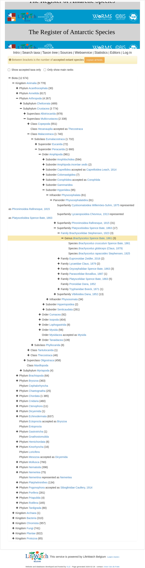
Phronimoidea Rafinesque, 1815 (31, 209)
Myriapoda (43, 370)
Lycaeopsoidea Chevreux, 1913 (90, 214)
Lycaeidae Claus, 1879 (82, 263)
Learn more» (113, 557)
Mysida (53, 329)
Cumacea (55, 314)
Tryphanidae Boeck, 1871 (84, 289)
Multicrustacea (49, 118)
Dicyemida (35, 411)
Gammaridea (64, 184)
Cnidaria (34, 401)
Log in (127, 52)
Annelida (34, 93)
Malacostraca (46, 133)
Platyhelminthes (38, 482)
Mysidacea (55, 334)
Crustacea (43, 108)
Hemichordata (37, 441)
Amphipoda (56, 154)
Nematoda (35, 467)
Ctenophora (36, 406)
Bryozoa (34, 380)
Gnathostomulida (39, 436)
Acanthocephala (38, 88)
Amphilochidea (66, 159)
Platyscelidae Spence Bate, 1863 (88, 278)
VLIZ (68, 567)
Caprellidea (64, 169)
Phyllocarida (53, 345)
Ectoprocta (35, 421)
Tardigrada (35, 507)
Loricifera (34, 451)
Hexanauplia (45, 128)
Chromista (33, 523)
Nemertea (34, 472)
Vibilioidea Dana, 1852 (85, 294)
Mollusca (34, 462)
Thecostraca (75, 128)
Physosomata (70, 299)
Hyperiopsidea (65, 304)
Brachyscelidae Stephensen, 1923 (89, 233)
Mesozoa (34, 457)
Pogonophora (37, 487)
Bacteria (31, 518)
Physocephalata (71, 195)
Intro (16, 52)
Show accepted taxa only (24, 69)
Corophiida (93, 179)
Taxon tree (50, 52)
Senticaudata (65, 309)
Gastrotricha (36, 431)
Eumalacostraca (55, 139)
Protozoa (32, 538)
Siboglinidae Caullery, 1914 (76, 487)
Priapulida (35, 497)
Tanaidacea (56, 339)
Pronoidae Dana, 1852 (82, 284)
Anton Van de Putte (112, 567)
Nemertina (35, 477)
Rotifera (33, 502)
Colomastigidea (66, 174)
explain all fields (94, 60)
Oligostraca (47, 360)
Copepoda (44, 123)
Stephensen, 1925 (104, 253)
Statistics (101, 52)
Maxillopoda (41, 365)
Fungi (30, 528)
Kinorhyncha (36, 446)
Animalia (31, 83)
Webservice (83, 52)
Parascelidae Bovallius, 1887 (86, 273)
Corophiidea (64, 179)
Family (65, 233)
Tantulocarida (46, 350)
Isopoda (54, 319)
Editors (115, 52)
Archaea (31, 512)
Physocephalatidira (77, 200)
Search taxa (31, 52)
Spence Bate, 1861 (92, 238)
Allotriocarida (48, 113)
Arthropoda (35, 98)
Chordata (34, 395)
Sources (66, 52)
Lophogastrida (57, 324)
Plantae (31, 533)
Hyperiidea (63, 189)
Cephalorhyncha (38, 385)
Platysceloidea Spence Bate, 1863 (32, 217)
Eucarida (57, 144)
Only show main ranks (58, 69)
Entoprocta (35, 426)
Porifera (33, 492)
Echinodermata (38, 416)
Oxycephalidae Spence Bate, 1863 (89, 268)
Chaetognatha (37, 390)
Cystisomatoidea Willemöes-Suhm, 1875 (95, 205)
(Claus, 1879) (101, 248)
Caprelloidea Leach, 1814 (101, 169)
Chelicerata (43, 103)
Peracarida (58, 149)
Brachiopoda (36, 375)
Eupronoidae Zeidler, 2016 (84, 258)
